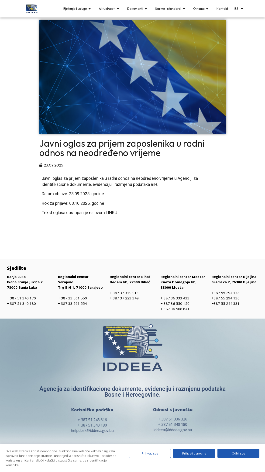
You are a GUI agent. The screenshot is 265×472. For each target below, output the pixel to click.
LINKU (111, 212)
